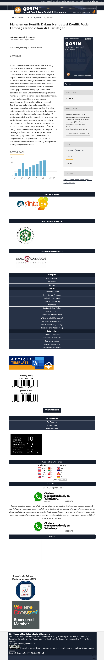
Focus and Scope (52, 291)
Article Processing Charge (52, 324)
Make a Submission (52, 410)
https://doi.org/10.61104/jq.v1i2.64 (28, 48)
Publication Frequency (52, 298)
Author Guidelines (52, 334)
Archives (20, 18)
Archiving (52, 305)
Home (12, 18)
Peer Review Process (52, 295)
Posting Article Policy (52, 308)
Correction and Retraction (52, 321)
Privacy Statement (52, 344)
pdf (69, 84)
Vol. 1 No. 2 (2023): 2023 (35, 18)
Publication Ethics (51, 311)
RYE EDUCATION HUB (35, 653)
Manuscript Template (52, 347)
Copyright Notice (52, 341)
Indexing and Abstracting (52, 328)
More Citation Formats (76, 134)
